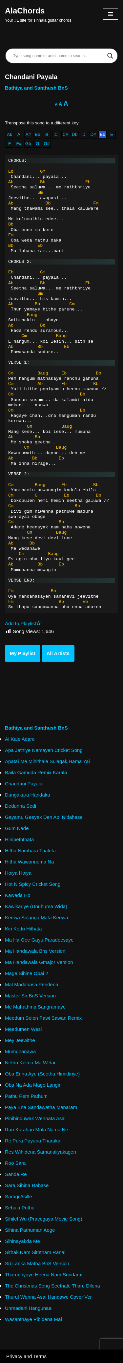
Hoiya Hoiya (18, 873)
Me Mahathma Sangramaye (35, 1007)
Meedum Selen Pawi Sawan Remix (43, 1018)
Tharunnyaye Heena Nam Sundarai (43, 1274)
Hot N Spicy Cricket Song (32, 884)
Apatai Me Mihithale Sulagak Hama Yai (47, 761)
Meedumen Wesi (23, 1029)
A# (28, 134)
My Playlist (22, 653)
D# (93, 134)
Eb (102, 134)
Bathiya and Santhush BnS (36, 88)
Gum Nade (17, 828)
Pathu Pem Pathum (26, 1096)
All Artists (58, 653)
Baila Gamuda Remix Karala (36, 772)
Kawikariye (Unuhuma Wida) (36, 906)
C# (65, 134)
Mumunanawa (20, 1051)
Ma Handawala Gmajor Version (39, 962)
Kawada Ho (18, 895)
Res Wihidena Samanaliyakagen (40, 1152)
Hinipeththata (19, 839)
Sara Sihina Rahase (27, 1185)
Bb (37, 134)
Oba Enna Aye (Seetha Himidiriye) (42, 1073)
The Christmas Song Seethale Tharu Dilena (52, 1285)
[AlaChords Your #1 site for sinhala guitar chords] (38, 14)
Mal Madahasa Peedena (31, 984)
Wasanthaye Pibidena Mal (33, 1319)
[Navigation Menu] (110, 14)
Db (74, 134)
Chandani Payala (23, 783)
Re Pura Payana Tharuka (32, 1140)
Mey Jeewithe (20, 1040)
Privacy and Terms (26, 1356)
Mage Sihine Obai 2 (26, 973)
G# (47, 143)
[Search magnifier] (110, 55)
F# (19, 143)
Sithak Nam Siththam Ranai (35, 1252)
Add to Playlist (23, 623)
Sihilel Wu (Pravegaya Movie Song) (43, 1219)
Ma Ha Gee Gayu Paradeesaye (39, 940)
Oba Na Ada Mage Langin (33, 1085)
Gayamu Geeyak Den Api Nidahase (44, 817)
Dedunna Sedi (20, 806)
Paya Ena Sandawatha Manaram (41, 1107)
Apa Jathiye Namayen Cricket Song (44, 750)
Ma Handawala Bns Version (35, 951)
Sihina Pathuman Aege (30, 1230)
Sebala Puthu (19, 1207)
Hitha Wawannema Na (29, 861)
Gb (28, 143)
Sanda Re (16, 1174)
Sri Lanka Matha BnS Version (37, 1263)
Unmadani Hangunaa (28, 1308)
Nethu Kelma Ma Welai (30, 1062)
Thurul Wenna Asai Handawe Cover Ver (48, 1297)
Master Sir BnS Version (30, 995)
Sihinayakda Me (22, 1241)
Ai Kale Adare (20, 739)
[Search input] (58, 55)
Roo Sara (15, 1163)
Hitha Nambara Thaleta (30, 850)
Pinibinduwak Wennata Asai (35, 1118)
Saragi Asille (18, 1196)
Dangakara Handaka (27, 795)
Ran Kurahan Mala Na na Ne (36, 1129)
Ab (9, 134)
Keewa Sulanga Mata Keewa (36, 917)
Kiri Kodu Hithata (23, 928)
